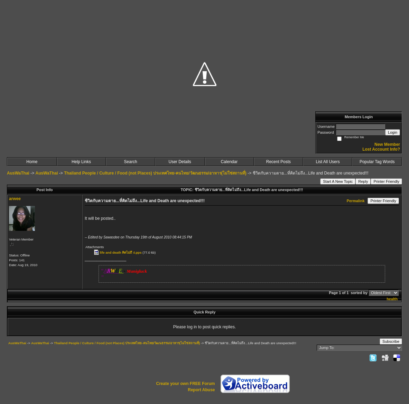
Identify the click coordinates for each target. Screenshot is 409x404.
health (392, 299)
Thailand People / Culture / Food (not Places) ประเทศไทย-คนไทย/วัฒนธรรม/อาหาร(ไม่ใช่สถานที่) (155, 173)
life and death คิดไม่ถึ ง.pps (121, 252)
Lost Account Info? (381, 149)
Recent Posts (278, 161)
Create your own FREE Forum (185, 383)
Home (31, 161)
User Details (180, 161)
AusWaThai (18, 173)
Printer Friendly (386, 181)
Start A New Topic (338, 181)
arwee (15, 198)
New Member (387, 144)
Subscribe (390, 341)
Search (130, 161)
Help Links (81, 161)
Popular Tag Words (377, 161)
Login (392, 132)
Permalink (356, 201)
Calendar (229, 161)
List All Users (328, 161)
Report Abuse (201, 389)
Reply (363, 181)
